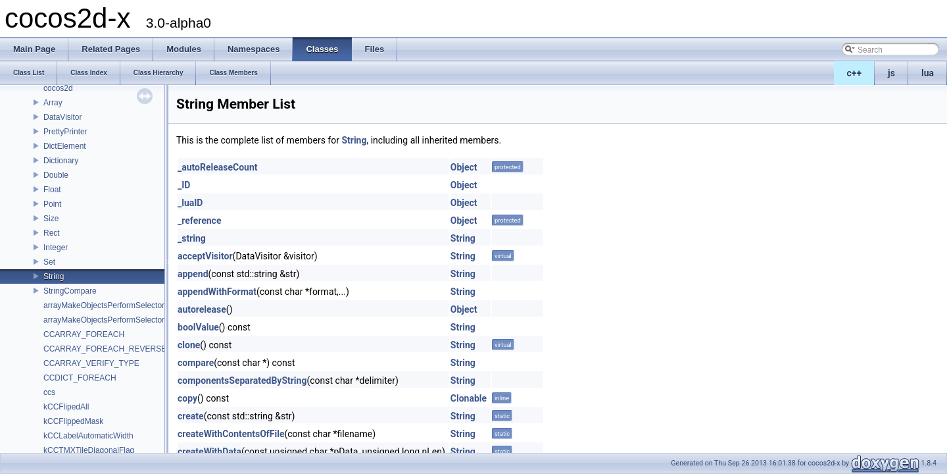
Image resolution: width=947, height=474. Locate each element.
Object (463, 167)
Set (49, 262)
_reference (199, 220)
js (891, 73)
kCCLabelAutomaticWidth (88, 435)
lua (927, 73)
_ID (184, 185)
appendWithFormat (217, 291)
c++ (854, 73)
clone (189, 345)
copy (187, 398)
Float (52, 189)
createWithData (209, 451)
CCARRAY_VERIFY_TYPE (91, 363)
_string (192, 238)
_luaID (190, 203)
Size (51, 218)
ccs (49, 392)
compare (196, 362)
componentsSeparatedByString (242, 380)
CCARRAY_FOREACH (83, 334)
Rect (51, 233)
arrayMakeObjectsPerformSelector (103, 305)
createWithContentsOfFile (231, 434)
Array (52, 102)
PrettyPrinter (65, 131)
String (53, 276)
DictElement (64, 146)
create (191, 416)
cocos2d (58, 88)
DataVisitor (62, 117)
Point (52, 204)
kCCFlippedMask (73, 421)
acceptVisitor (205, 256)
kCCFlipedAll (66, 406)
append (193, 274)
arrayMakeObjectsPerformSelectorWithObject (123, 320)
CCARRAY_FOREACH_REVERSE (104, 349)
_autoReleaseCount (218, 167)
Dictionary (60, 160)
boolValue (198, 327)
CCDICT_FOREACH (79, 377)
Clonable (468, 398)
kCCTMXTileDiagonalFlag (88, 450)
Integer (55, 247)
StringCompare (70, 291)
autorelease (202, 309)
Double (55, 175)
